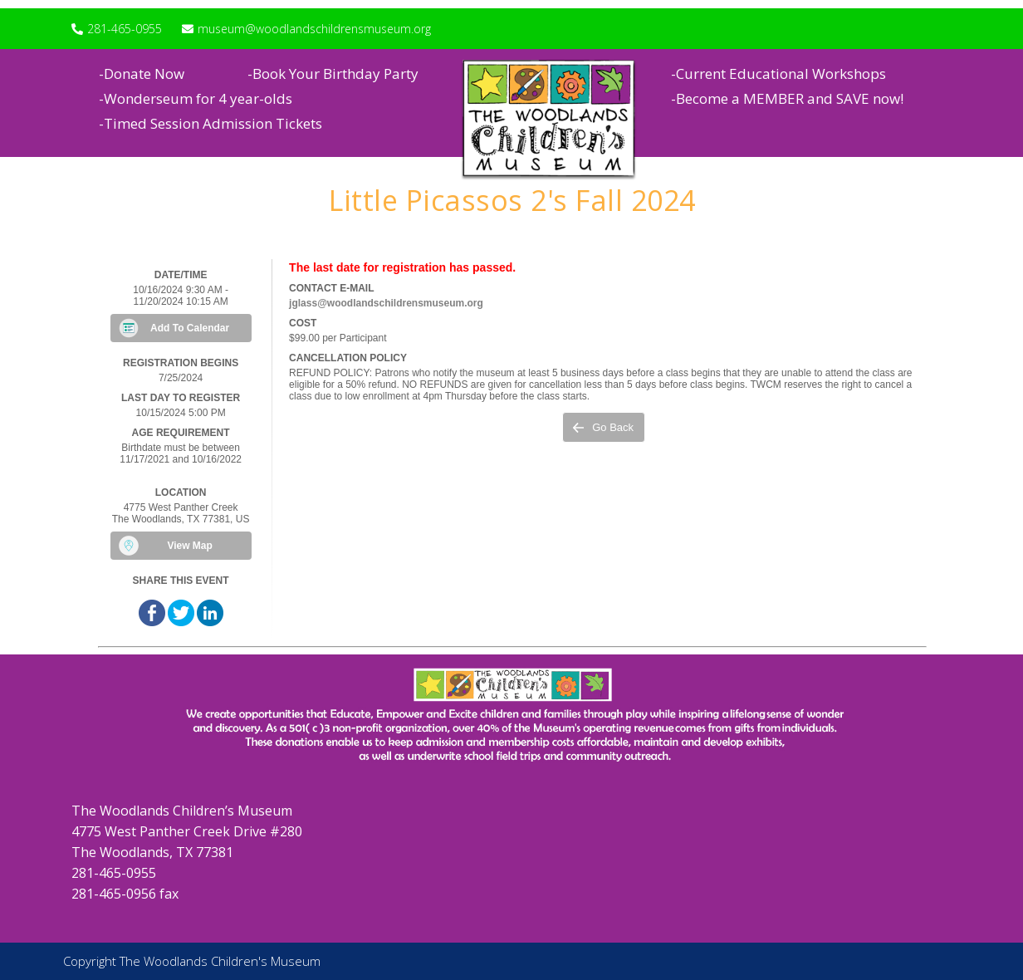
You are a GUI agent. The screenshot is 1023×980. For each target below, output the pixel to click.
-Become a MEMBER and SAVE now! (787, 98)
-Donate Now (141, 73)
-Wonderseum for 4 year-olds (195, 98)
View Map (189, 545)
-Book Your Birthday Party (332, 73)
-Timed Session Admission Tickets (210, 123)
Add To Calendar (189, 328)
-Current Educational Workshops (778, 73)
